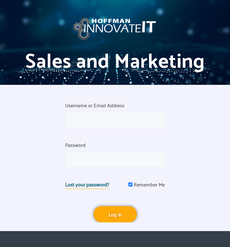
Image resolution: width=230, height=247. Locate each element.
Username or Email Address (94, 105)
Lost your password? (87, 184)
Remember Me (146, 184)
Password (75, 145)
